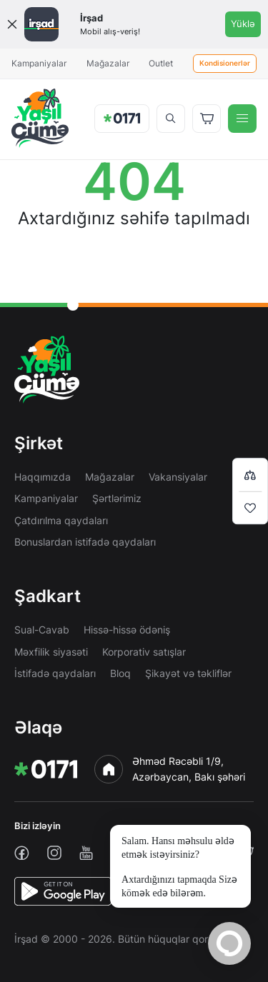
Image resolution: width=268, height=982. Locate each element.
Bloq (120, 673)
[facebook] (21, 853)
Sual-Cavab (41, 629)
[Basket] (206, 118)
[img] (40, 118)
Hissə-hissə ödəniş (127, 629)
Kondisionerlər (224, 63)
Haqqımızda (42, 477)
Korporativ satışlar (144, 652)
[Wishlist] (250, 508)
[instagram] (54, 853)
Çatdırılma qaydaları (61, 520)
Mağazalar (107, 63)
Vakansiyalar (178, 477)
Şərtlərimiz (117, 498)
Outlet (161, 63)
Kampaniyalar (38, 63)
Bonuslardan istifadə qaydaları (85, 542)
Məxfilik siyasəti (51, 652)
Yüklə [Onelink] (243, 23)
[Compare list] (250, 474)
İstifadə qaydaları (55, 673)
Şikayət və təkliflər (188, 673)
